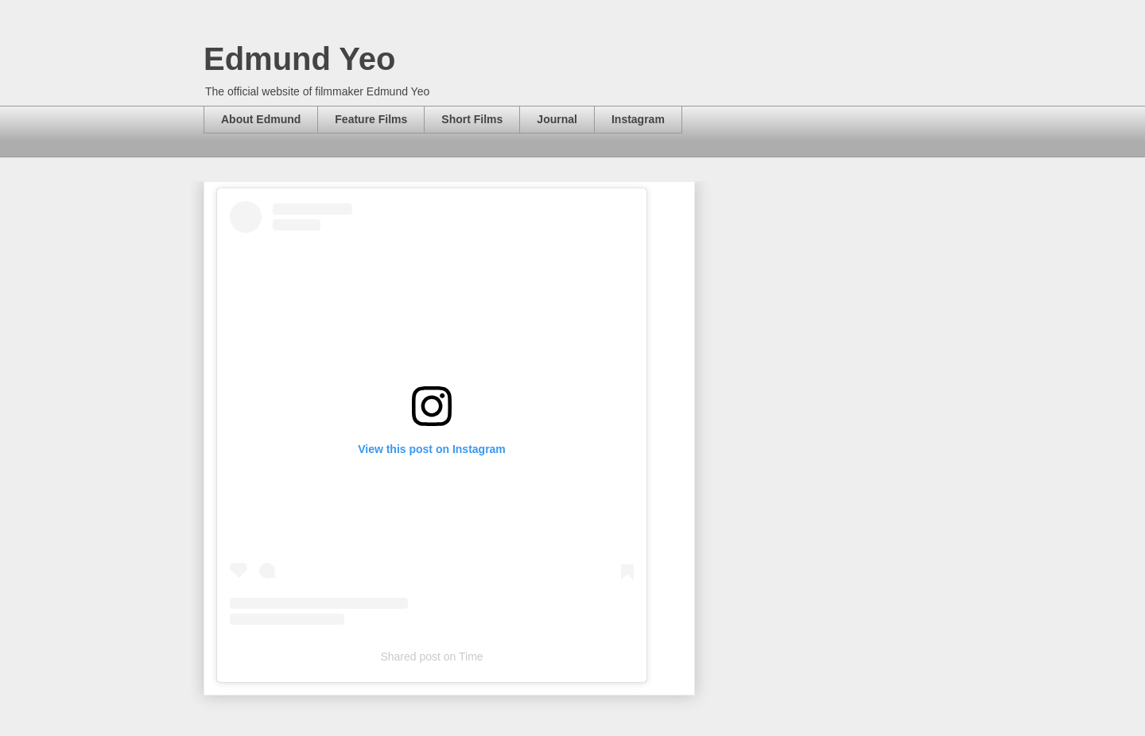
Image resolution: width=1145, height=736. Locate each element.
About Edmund (261, 119)
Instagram (638, 119)
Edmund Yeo (300, 58)
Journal (557, 119)
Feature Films (371, 119)
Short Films (472, 119)
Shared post (410, 656)
